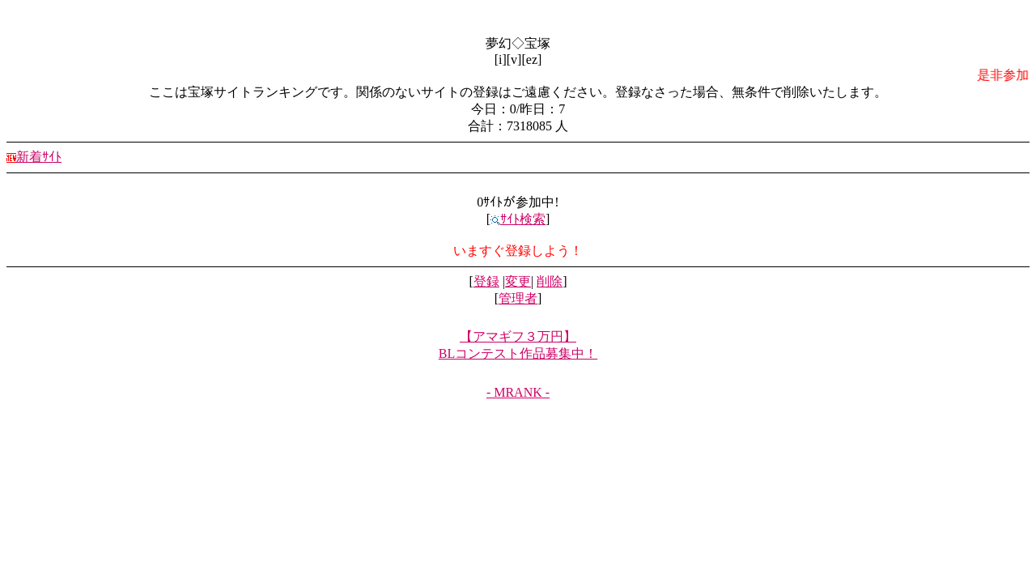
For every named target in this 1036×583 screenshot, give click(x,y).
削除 (550, 281)
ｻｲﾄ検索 (518, 219)
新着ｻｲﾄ (34, 157)
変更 (518, 281)
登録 (486, 281)
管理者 (518, 298)
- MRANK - (518, 392)
